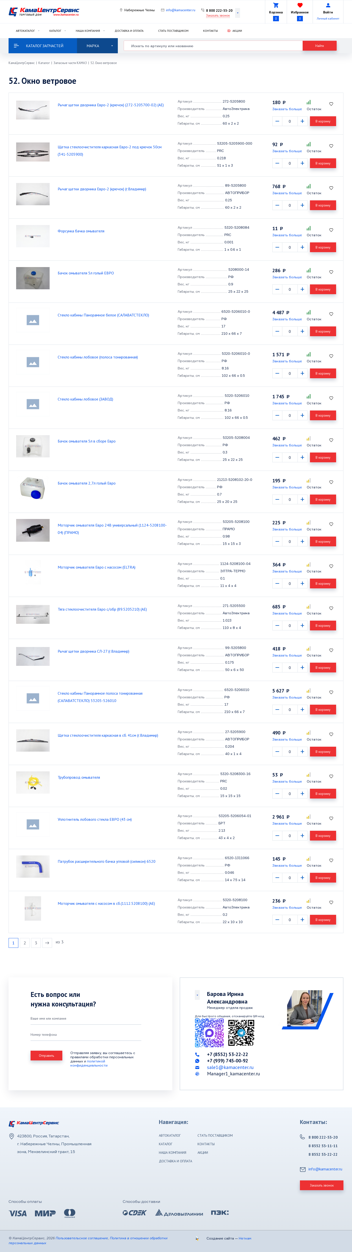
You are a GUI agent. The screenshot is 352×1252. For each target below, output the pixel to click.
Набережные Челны (139, 10)
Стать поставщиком (173, 30)
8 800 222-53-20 (219, 10)
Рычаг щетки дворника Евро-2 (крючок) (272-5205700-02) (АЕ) (111, 104)
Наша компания (88, 30)
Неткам (245, 1238)
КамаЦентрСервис (22, 63)
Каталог (55, 30)
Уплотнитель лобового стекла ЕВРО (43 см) (95, 819)
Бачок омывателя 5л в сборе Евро (87, 441)
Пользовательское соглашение (81, 1238)
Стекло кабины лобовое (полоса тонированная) (98, 357)
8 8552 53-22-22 (323, 1154)
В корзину (323, 121)
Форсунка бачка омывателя (81, 230)
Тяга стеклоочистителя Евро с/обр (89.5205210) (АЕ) (102, 609)
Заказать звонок (218, 15)
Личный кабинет (328, 18)
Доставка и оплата (129, 30)
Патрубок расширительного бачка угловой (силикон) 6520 (106, 861)
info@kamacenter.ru (180, 10)
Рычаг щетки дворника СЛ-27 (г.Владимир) (93, 651)
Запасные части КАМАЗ (70, 63)
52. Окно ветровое (103, 63)
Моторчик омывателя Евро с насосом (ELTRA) (96, 567)
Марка (100, 45)
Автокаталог (25, 30)
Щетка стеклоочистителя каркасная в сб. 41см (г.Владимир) (108, 735)
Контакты (210, 30)
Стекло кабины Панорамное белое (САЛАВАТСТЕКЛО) (103, 315)
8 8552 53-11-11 (323, 1145)
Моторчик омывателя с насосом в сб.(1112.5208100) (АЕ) (106, 903)
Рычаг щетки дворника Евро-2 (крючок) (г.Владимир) (102, 188)
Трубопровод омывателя (79, 777)
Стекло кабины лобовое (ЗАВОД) (85, 399)
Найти (319, 45)
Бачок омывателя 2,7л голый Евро (87, 483)
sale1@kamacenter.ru (230, 1067)
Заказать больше (287, 109)
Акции (237, 30)
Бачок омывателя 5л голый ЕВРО (86, 272)
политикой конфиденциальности (89, 1063)
